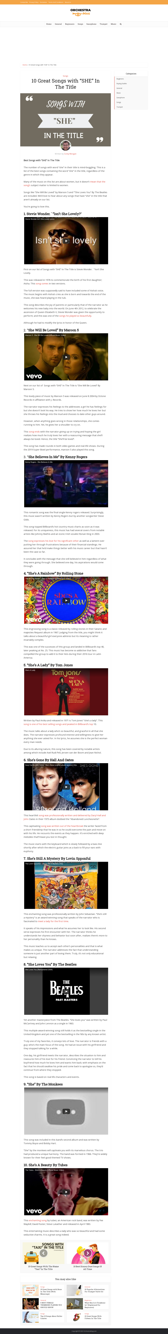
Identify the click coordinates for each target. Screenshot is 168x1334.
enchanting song (38, 1220)
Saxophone (91, 24)
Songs (80, 24)
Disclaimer (43, 2)
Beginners (69, 24)
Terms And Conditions (55, 2)
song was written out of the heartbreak (62, 825)
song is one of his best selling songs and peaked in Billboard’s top (58, 724)
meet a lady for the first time (52, 921)
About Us (68, 2)
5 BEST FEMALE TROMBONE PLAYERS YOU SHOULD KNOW (51, 1305)
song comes (42, 283)
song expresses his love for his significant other (53, 540)
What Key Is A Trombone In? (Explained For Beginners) (95, 1305)
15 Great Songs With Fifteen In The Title (93, 1317)
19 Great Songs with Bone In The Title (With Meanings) (51, 1291)
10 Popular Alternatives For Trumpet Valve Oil (95, 1290)
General (58, 24)
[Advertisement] (84, 43)
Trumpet (103, 24)
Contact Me (24, 2)
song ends (34, 431)
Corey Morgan (70, 154)
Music (113, 24)
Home (48, 24)
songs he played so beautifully (75, 315)
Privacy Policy (34, 2)
